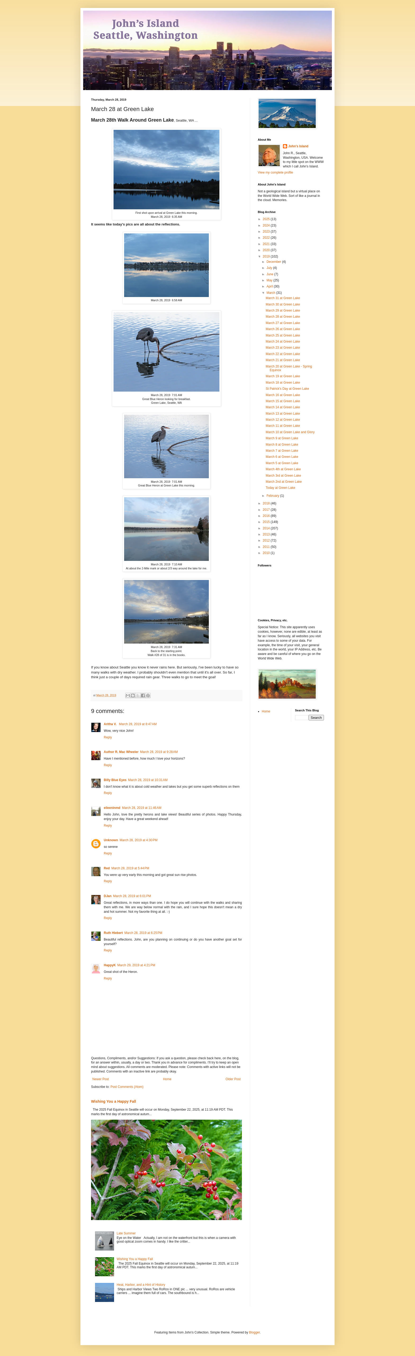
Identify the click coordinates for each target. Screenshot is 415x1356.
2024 (267, 225)
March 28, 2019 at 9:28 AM (159, 752)
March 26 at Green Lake (283, 329)
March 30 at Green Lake (283, 304)
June (270, 274)
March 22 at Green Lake (283, 354)
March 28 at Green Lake (283, 316)
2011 (267, 547)
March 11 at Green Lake (283, 426)
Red (107, 868)
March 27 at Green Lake (283, 323)
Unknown (111, 840)
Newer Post (100, 1079)
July (270, 268)
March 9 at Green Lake (282, 438)
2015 (267, 522)
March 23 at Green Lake (283, 347)
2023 (267, 231)
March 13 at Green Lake (283, 413)
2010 (267, 553)
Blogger (254, 1332)
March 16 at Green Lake (283, 395)
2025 (267, 219)
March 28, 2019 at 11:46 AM (141, 808)
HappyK (110, 965)
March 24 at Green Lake (283, 341)
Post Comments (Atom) (126, 1087)
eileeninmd (112, 808)
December (274, 262)
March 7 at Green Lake (282, 451)
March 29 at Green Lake (283, 310)
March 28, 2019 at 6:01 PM (132, 896)
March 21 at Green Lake (283, 360)
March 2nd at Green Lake (284, 482)
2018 (267, 503)
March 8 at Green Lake (282, 444)
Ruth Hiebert (113, 933)
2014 (267, 528)
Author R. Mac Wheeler (121, 752)
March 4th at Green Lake (283, 469)
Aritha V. (111, 724)
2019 (267, 256)
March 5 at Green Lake (282, 463)
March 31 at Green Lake (283, 298)
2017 (267, 510)
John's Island (298, 146)
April (270, 286)
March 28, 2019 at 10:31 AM (148, 780)
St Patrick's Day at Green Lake (287, 389)
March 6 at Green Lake (282, 457)
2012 (267, 540)
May (270, 280)
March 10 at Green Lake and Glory (290, 432)
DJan (107, 896)
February (273, 496)
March (271, 293)
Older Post (233, 1079)
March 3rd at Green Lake (283, 475)
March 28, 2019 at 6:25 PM (143, 933)
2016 (267, 516)
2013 (267, 534)
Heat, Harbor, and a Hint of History (141, 1285)
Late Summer (126, 1233)
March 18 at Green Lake (283, 382)
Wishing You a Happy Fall (113, 1101)
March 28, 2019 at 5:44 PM (130, 868)
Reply (108, 737)
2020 (267, 250)
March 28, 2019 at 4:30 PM (138, 840)
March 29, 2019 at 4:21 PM (136, 965)
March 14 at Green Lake (283, 407)
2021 (267, 244)
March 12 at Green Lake (283, 420)
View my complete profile (275, 172)
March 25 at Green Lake (283, 335)
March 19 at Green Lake (283, 376)
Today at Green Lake (280, 488)
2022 (267, 238)
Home (167, 1079)
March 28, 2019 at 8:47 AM (138, 724)
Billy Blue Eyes (115, 780)
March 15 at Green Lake (283, 401)
